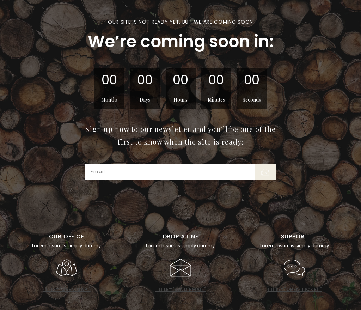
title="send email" (180, 289)
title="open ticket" (294, 289)
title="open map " (67, 289)
